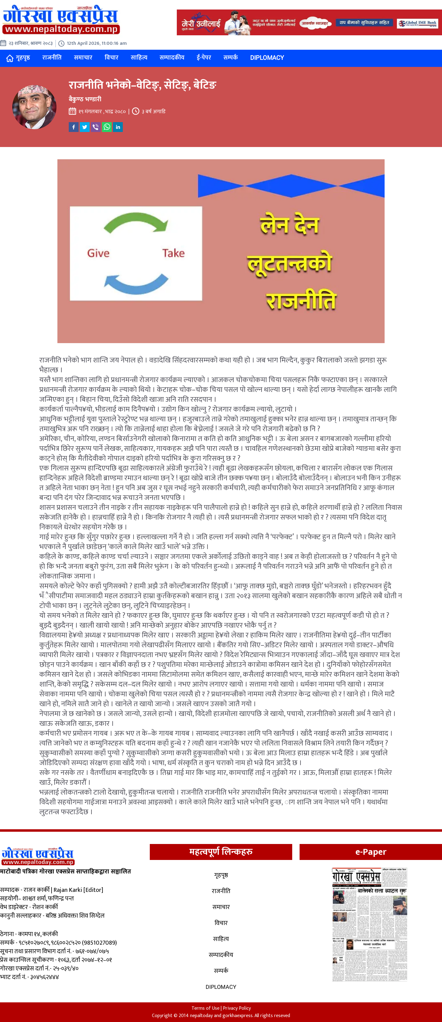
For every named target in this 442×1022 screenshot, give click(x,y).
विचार (111, 57)
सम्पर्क (230, 57)
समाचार (83, 57)
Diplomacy (267, 57)
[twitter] (85, 127)
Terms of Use (205, 1008)
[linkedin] (118, 127)
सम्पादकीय (172, 57)
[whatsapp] (107, 127)
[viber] (96, 127)
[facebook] (74, 127)
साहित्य (139, 57)
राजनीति (52, 57)
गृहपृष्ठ (18, 57)
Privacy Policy (237, 1008)
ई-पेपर (204, 57)
